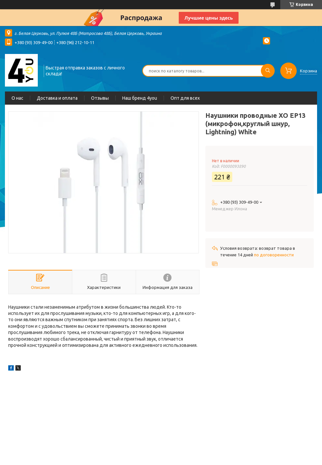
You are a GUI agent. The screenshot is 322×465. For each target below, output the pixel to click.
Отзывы (100, 98)
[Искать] (268, 71)
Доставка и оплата (57, 98)
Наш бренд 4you (139, 98)
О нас (17, 98)
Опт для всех (185, 98)
